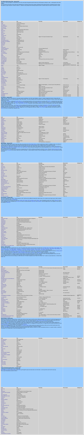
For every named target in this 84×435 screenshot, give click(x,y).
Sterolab (2, 398)
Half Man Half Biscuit (4, 418)
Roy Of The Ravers (4, 359)
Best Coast (3, 421)
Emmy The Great (18, 250)
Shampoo (40, 102)
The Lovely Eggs (3, 417)
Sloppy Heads (18, 105)
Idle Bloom (46, 106)
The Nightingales (13, 249)
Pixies (2, 54)
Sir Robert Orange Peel (4, 48)
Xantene (37, 200)
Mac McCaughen (22, 251)
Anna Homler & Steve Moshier (6, 186)
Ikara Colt (2, 404)
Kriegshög (2, 137)
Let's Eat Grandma (4, 53)
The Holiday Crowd (4, 306)
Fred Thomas (42, 107)
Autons (2, 413)
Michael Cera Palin (24, 103)
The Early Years (3, 35)
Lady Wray (2, 305)
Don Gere (18, 201)
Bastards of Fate (47, 105)
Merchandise (3, 30)
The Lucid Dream (3, 60)
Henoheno (16, 102)
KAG (1, 358)
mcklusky (2, 406)
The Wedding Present (4, 77)
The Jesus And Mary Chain (5, 272)
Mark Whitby (3, 369)
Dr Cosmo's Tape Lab (26, 325)
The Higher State (3, 279)
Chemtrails (24, 249)
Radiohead (2, 62)
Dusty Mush (33, 201)
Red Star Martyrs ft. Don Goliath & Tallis (7, 245)
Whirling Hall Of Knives (4, 271)
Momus (2, 22)
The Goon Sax (3, 27)
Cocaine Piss (3, 348)
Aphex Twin (3, 388)
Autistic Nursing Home (55, 149)
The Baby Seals (46, 247)
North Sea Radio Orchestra (5, 352)
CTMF (2, 23)
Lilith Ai (17, 103)
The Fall (2, 92)
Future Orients (39, 320)
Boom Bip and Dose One (5, 405)
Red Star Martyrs (31, 200)
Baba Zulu (57, 200)
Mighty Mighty (3, 179)
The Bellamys (19, 249)
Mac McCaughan (3, 270)
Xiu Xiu (52, 147)
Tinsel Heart (51, 247)
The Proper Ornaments (44, 248)
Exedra (2, 29)
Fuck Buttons (3, 420)
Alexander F (17, 107)
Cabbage (2, 68)
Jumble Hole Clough (23, 200)
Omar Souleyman (4, 353)
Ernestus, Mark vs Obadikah (5, 354)
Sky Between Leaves (4, 299)
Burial (33, 252)
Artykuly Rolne (3, 37)
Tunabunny (54, 105)
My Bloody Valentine (4, 399)
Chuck (2, 192)
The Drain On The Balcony (5, 302)
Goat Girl (2, 341)
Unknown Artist (3, 364)
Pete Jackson (13, 369)
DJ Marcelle (3, 276)
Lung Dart (2, 355)
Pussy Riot (2, 70)
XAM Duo (8, 202)
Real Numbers (57, 248)
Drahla (38, 248)
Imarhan (2, 34)
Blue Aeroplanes (3, 291)
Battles (2, 414)
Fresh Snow (3, 290)
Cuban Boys (3, 397)
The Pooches (43, 249)
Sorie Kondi (3, 166)
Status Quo (3, 269)
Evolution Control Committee (5, 392)
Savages (2, 76)
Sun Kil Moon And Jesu (4, 40)
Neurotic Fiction (34, 248)
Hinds (2, 46)
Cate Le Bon (3, 56)
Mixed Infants (3, 42)
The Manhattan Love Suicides (6, 295)
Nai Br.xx (49, 101)
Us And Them (3, 239)
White (2, 347)
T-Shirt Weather (3, 72)
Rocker (19, 369)
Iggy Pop (2, 50)
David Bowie (3, 94)
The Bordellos (3, 82)
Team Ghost (3, 33)
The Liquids (6, 326)
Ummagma (15, 147)
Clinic (2, 393)
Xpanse (2, 240)
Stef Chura (11, 147)
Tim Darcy (2, 140)
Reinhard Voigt (24, 252)
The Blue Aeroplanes (31, 249)
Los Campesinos (3, 191)
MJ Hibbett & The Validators (5, 41)
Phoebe (2, 177)
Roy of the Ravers (4, 339)
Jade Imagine (56, 247)
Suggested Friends (4, 133)
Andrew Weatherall (4, 49)
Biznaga (2, 233)
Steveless (2, 411)
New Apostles (3, 223)
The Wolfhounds (3, 61)
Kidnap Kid (39, 252)
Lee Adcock (8, 369)
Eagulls (2, 65)
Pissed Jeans (3, 167)
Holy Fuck (2, 69)
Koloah (46, 149)
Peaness (40, 106)
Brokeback (2, 226)
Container (9, 101)
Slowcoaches (37, 249)
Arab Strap (2, 63)
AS (1, 365)
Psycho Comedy (3, 28)
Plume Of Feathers (4, 26)
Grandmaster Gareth (4, 407)
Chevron (25, 324)
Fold (1, 289)
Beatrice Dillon (3, 361)
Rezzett (2, 345)
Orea (2, 366)
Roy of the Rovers (4, 324)
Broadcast (2, 401)
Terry (2, 312)
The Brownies (3, 419)
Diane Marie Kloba (32, 144)
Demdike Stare (18, 101)
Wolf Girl (2, 86)
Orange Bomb (14, 199)
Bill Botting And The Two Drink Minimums (7, 278)
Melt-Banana (3, 408)
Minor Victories (3, 71)
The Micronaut (15, 252)
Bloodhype (22, 102)
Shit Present (52, 248)
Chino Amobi (44, 320)
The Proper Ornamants (4, 301)
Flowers (2, 431)
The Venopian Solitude (4, 424)
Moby (2, 313)
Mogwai (2, 55)
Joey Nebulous (3, 340)
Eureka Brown (3, 47)
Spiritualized (3, 391)
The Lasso (9, 150)
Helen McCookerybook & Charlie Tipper (7, 315)
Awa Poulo (2, 139)
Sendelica (39, 201)
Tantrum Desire (3, 237)
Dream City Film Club (4, 180)
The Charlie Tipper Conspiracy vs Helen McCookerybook (20, 248)
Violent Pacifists (3, 231)
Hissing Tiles (3, 43)
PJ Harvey (2, 36)
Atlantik (19, 252)
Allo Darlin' (13, 250)
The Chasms (3, 426)
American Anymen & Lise (5, 183)
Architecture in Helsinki (4, 412)
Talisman (57, 147)
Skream (28, 252)
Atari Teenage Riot (4, 394)
